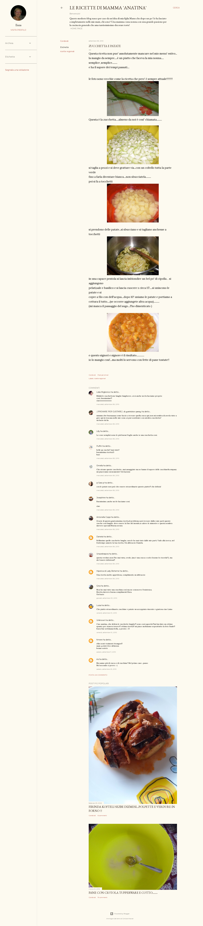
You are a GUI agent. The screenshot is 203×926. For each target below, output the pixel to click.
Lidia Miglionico (103, 392)
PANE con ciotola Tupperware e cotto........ (123, 893)
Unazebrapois (102, 554)
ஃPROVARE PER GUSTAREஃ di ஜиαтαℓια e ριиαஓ (118, 411)
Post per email (103, 375)
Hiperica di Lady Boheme (107, 571)
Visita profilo (18, 30)
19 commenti (102, 897)
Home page (76, 28)
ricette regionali (67, 51)
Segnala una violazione (17, 70)
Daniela (99, 536)
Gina (98, 586)
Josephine (101, 497)
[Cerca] (176, 8)
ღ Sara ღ (100, 483)
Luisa (98, 605)
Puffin (99, 446)
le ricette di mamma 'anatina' (108, 8)
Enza (18, 25)
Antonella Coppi (103, 517)
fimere (99, 640)
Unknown (100, 620)
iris (97, 659)
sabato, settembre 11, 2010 (106, 652)
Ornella (99, 465)
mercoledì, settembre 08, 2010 (107, 404)
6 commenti (102, 815)
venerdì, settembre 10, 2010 (106, 613)
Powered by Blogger (120, 913)
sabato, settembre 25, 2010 (106, 669)
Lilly (98, 431)
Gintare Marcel (127, 919)
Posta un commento (98, 675)
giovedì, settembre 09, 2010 (106, 598)
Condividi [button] (64, 41)
